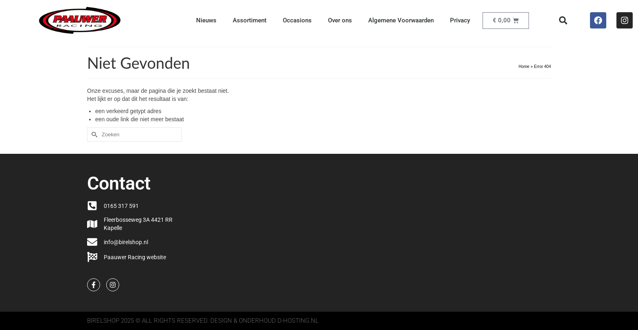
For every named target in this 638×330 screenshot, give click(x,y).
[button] (563, 20)
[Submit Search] (93, 134)
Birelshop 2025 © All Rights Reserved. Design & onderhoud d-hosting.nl (203, 320)
